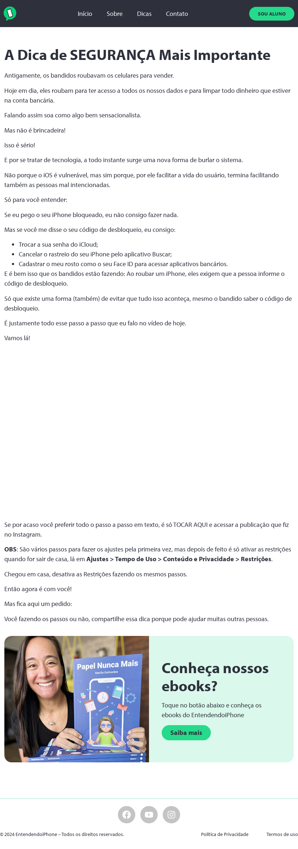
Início (85, 13)
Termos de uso (282, 834)
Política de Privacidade (224, 834)
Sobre (115, 13)
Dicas (144, 13)
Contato (177, 13)
